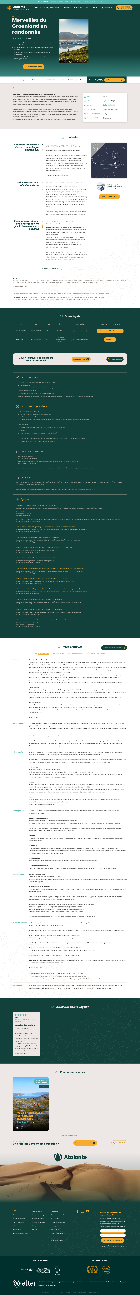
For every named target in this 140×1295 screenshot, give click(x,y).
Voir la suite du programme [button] (50, 268)
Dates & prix (50, 80)
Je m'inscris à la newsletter (113, 1240)
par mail (70, 489)
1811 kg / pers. (107, 118)
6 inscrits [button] (60, 341)
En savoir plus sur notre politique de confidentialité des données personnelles (113, 1245)
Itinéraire (35, 80)
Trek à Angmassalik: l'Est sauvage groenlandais (29, 1116)
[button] (109, 105)
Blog (86, 8)
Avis (81, 80)
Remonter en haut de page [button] (69, 1135)
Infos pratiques (67, 80)
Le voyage (21, 80)
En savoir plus (96, 2)
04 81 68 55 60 (90, 489)
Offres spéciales (66, 8)
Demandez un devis (109, 197)
